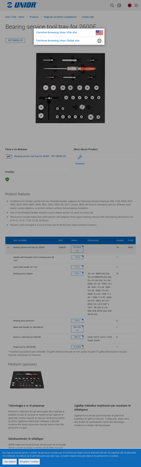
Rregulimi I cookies (29, 461)
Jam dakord (9, 461)
